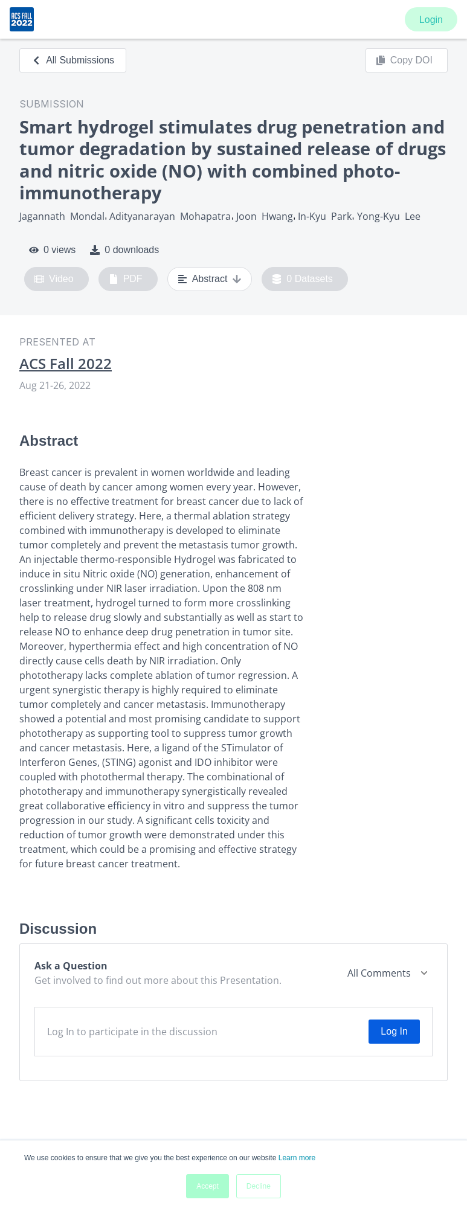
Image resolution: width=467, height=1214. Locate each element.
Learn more (297, 1158)
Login (431, 19)
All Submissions (72, 60)
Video (54, 279)
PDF (126, 279)
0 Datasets (302, 279)
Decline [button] (258, 1186)
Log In (394, 1031)
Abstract (210, 279)
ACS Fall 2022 (65, 363)
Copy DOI (404, 60)
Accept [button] (207, 1186)
